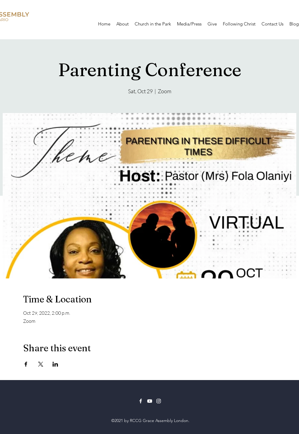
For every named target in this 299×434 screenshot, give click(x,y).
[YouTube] (150, 401)
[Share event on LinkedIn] (55, 364)
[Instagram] (159, 401)
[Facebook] (141, 401)
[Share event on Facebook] (26, 364)
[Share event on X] (40, 364)
